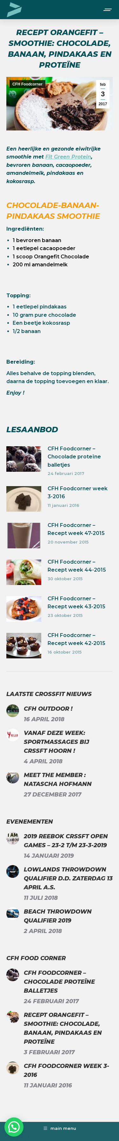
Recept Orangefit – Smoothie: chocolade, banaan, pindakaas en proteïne (63, 1028)
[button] (13, 1127)
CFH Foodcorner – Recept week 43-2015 (76, 603)
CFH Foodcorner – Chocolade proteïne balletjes (74, 457)
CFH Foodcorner (27, 84)
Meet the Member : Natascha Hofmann (58, 780)
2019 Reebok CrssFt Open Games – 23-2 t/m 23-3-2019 (66, 841)
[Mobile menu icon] (108, 10)
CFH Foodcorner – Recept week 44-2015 (77, 566)
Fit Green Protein (68, 157)
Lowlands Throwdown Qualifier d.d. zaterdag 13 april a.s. (68, 878)
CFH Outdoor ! (48, 708)
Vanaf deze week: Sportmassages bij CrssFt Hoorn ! (56, 742)
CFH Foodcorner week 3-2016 (78, 492)
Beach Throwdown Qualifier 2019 (58, 916)
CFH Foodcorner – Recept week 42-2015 (76, 639)
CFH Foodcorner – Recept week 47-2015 (76, 529)
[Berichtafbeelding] (23, 459)
